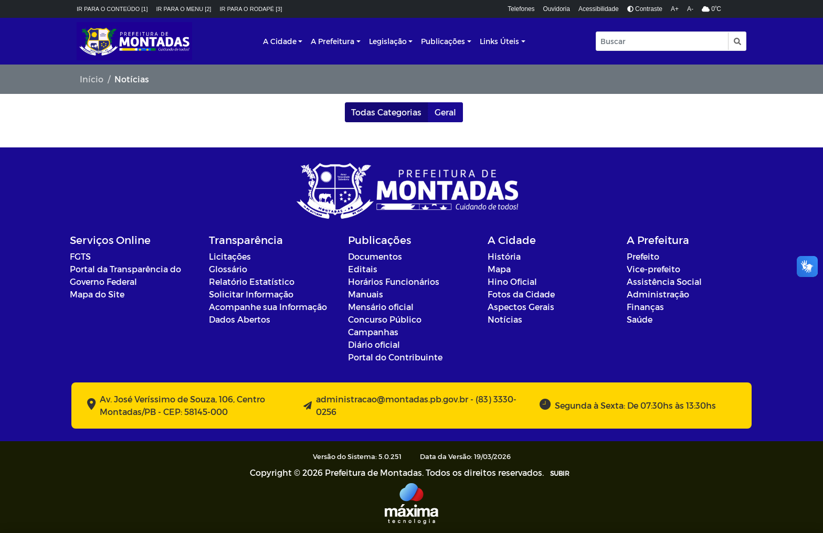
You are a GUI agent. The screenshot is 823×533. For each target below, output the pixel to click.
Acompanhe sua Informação (268, 307)
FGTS (80, 256)
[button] (736, 41)
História (504, 256)
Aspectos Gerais (521, 307)
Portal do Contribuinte (395, 357)
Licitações (230, 256)
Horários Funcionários (393, 281)
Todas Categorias (386, 112)
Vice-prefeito (653, 269)
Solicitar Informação (251, 294)
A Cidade (280, 41)
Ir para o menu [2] (184, 9)
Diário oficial (374, 344)
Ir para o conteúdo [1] (112, 9)
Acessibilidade (598, 9)
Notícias (505, 319)
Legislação (388, 41)
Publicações (443, 41)
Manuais (365, 294)
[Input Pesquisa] (662, 41)
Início (91, 79)
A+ (675, 9)
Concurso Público (384, 319)
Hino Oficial (512, 281)
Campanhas (373, 332)
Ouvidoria (556, 9)
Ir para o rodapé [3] (250, 9)
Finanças (645, 307)
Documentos (375, 256)
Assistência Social (664, 281)
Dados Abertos (239, 319)
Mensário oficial (381, 307)
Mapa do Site (97, 294)
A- (690, 9)
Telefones (521, 9)
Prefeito (643, 256)
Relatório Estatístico (251, 281)
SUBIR (559, 473)
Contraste (644, 9)
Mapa (499, 269)
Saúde (639, 319)
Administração (658, 294)
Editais (362, 269)
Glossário (228, 269)
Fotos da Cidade (521, 294)
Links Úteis (499, 41)
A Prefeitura (332, 41)
